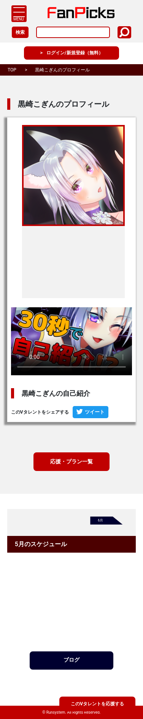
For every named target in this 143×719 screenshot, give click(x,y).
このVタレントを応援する (97, 703)
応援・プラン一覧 (71, 462)
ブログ (71, 662)
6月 (101, 522)
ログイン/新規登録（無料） (75, 53)
